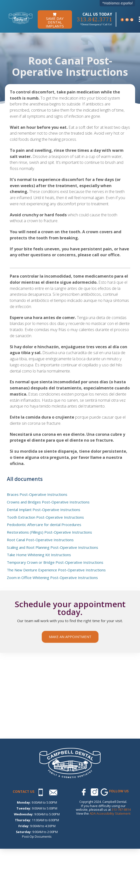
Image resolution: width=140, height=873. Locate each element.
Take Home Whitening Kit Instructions (39, 555)
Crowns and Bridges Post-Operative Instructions (48, 502)
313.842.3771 (94, 19)
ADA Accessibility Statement (110, 813)
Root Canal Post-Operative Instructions (40, 540)
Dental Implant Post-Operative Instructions (43, 510)
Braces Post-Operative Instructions (37, 495)
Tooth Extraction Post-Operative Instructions (45, 517)
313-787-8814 (121, 809)
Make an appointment (70, 636)
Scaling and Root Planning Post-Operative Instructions (52, 548)
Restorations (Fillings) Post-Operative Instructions (49, 532)
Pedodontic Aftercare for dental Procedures (44, 525)
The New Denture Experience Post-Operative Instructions (56, 570)
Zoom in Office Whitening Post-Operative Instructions (52, 578)
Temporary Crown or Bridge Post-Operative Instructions (55, 563)
